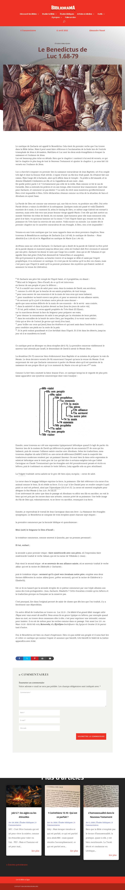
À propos (56, 18)
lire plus (35, 851)
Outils (99, 14)
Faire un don (70, 18)
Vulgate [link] (21, 474)
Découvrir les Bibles (28, 14)
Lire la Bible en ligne (23, 880)
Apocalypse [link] (55, 487)
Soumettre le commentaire (91, 736)
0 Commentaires (28, 30)
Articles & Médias (84, 14)
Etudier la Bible (48, 14)
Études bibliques (67, 14)
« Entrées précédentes (17, 865)
